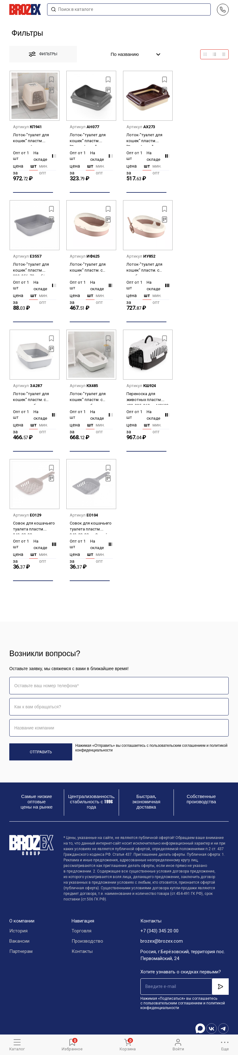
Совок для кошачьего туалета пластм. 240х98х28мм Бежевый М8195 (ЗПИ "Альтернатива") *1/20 (34, 527)
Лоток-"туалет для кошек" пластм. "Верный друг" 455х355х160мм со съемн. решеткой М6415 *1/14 (144, 139)
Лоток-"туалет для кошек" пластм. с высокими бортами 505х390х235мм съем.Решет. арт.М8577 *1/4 (88, 398)
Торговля (81, 931)
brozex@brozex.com (161, 941)
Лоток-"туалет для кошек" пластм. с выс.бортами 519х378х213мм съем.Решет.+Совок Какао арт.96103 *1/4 (146, 268)
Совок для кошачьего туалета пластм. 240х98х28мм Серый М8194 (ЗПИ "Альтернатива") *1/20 (91, 527)
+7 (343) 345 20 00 (159, 931)
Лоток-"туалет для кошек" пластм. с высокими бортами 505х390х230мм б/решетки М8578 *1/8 (32, 398)
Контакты (82, 951)
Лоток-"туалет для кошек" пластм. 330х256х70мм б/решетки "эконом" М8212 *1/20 (31, 268)
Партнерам (21, 951)
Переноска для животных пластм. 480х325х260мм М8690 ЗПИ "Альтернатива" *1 (147, 398)
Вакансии (19, 941)
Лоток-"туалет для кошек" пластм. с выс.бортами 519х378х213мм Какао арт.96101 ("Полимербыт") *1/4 (90, 268)
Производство (87, 941)
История (18, 931)
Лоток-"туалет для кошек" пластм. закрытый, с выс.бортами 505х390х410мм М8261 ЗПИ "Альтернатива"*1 (34, 139)
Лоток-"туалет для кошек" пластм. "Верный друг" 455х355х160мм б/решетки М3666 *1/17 (90, 139)
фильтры (43, 54)
